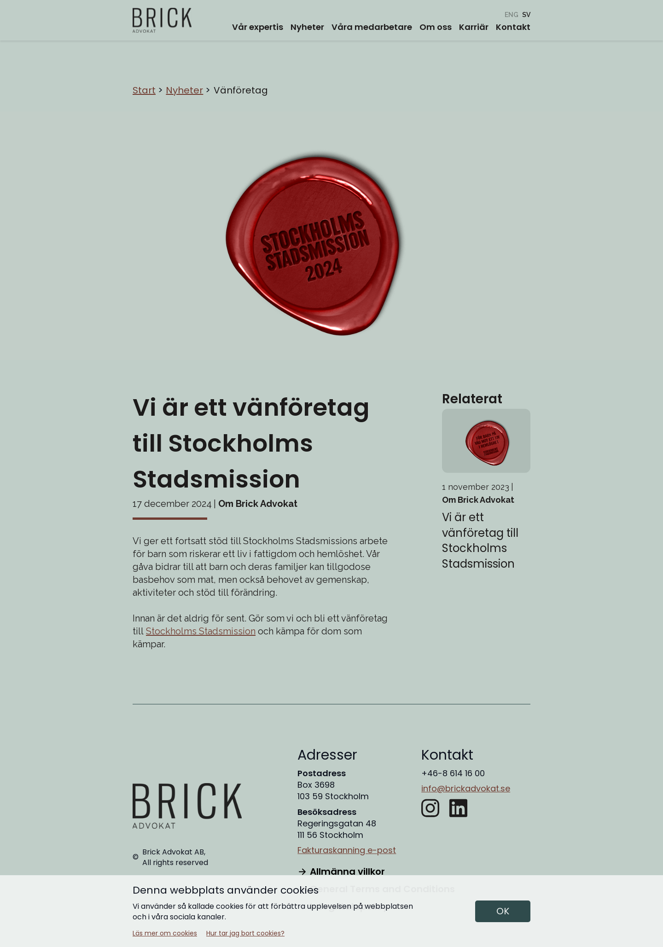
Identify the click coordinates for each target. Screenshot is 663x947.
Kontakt (513, 27)
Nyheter (307, 27)
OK (502, 911)
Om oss (435, 27)
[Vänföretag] (526, 14)
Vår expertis (257, 27)
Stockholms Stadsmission (201, 631)
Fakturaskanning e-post (346, 850)
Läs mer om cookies (165, 933)
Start (144, 90)
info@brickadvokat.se (465, 788)
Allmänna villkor (340, 871)
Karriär (474, 27)
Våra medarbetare (372, 27)
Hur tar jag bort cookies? (245, 933)
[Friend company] (511, 14)
